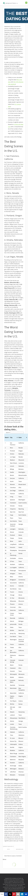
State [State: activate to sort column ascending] (20, 437)
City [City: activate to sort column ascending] (11, 437)
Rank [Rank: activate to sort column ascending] (6, 437)
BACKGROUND (19, 849)
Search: (15, 432)
